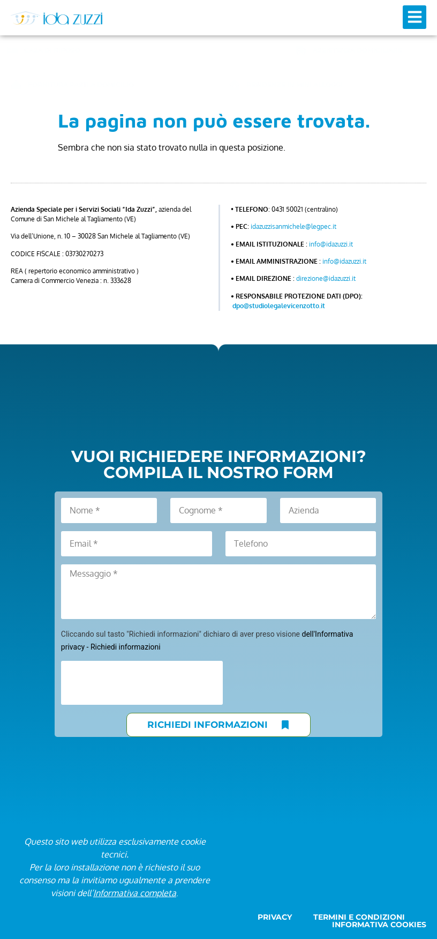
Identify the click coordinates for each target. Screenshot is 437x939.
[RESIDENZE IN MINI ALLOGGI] (234, 84)
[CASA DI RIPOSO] (12, 50)
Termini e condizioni (359, 917)
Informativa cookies (379, 924)
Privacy (275, 917)
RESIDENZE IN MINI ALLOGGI (294, 84)
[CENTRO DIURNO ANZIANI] (157, 50)
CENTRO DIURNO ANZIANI (213, 50)
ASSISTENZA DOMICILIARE (357, 50)
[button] (414, 17)
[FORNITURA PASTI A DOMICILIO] (16, 84)
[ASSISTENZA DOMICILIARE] (301, 50)
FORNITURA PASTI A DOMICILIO (81, 84)
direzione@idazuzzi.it (326, 278)
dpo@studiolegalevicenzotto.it (278, 306)
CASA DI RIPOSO (52, 50)
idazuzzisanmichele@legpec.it (293, 226)
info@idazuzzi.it (331, 244)
